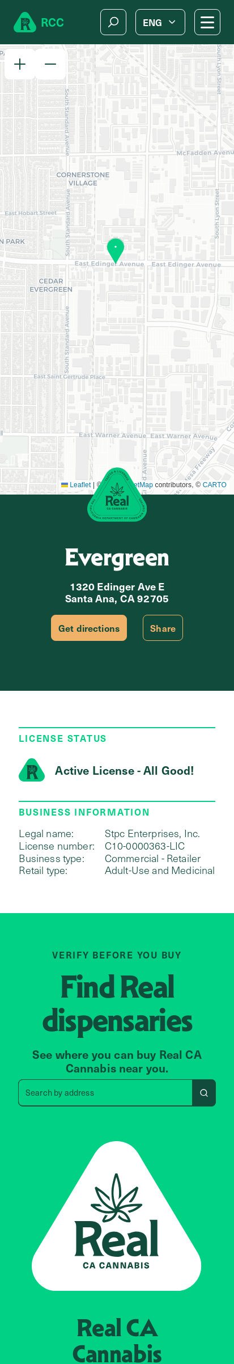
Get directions (89, 628)
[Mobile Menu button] (207, 22)
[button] (20, 64)
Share (163, 628)
